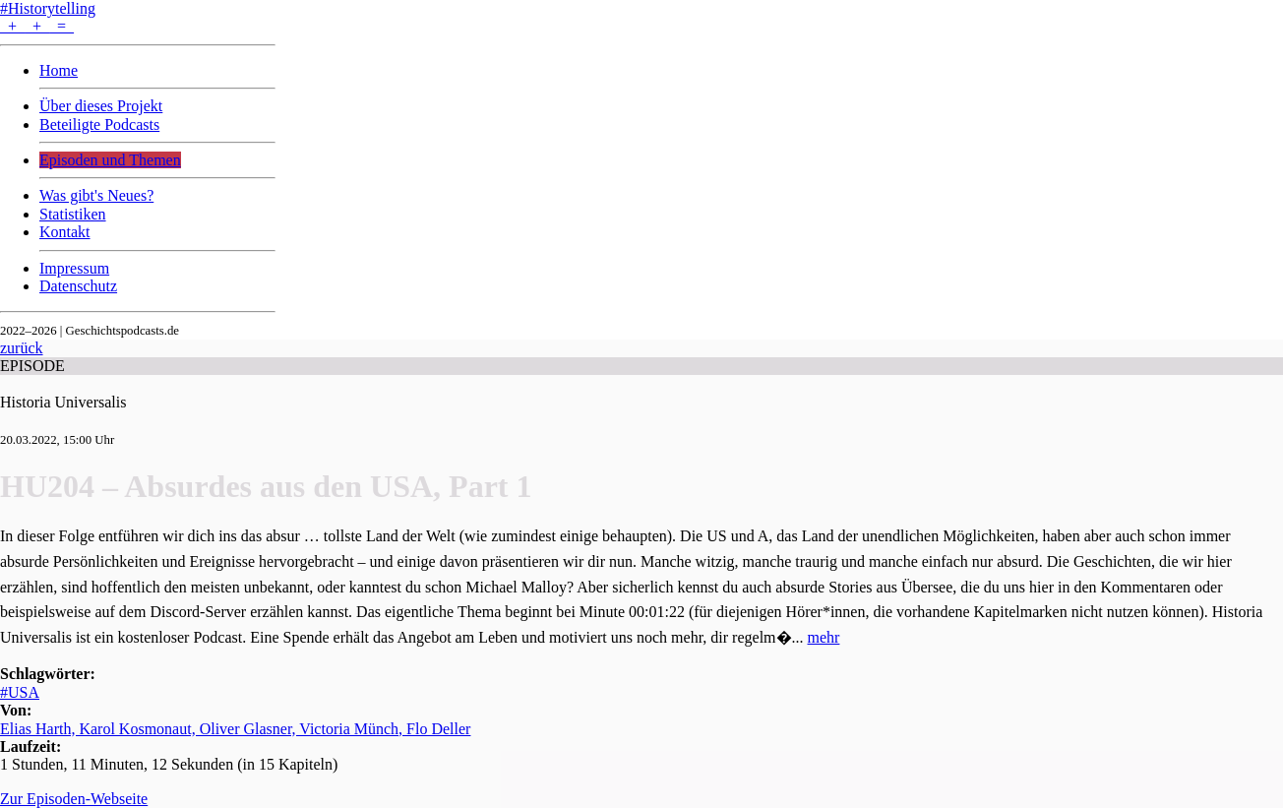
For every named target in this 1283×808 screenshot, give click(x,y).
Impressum (74, 268)
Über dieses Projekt (100, 105)
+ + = (37, 26)
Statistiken (72, 214)
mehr (824, 637)
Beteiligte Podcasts (99, 124)
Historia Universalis (63, 402)
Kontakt (65, 231)
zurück (21, 348)
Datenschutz (78, 286)
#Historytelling (47, 8)
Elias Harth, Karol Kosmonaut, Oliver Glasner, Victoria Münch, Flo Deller (235, 728)
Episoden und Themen (110, 160)
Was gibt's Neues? (96, 195)
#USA (19, 692)
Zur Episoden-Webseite (74, 798)
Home (58, 70)
